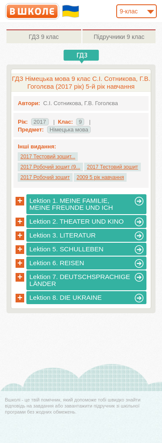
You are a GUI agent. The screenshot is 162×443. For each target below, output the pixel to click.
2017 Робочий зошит (45, 177)
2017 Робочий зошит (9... (50, 167)
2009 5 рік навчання (100, 177)
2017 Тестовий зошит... (47, 157)
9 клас (44, 36)
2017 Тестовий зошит (112, 167)
